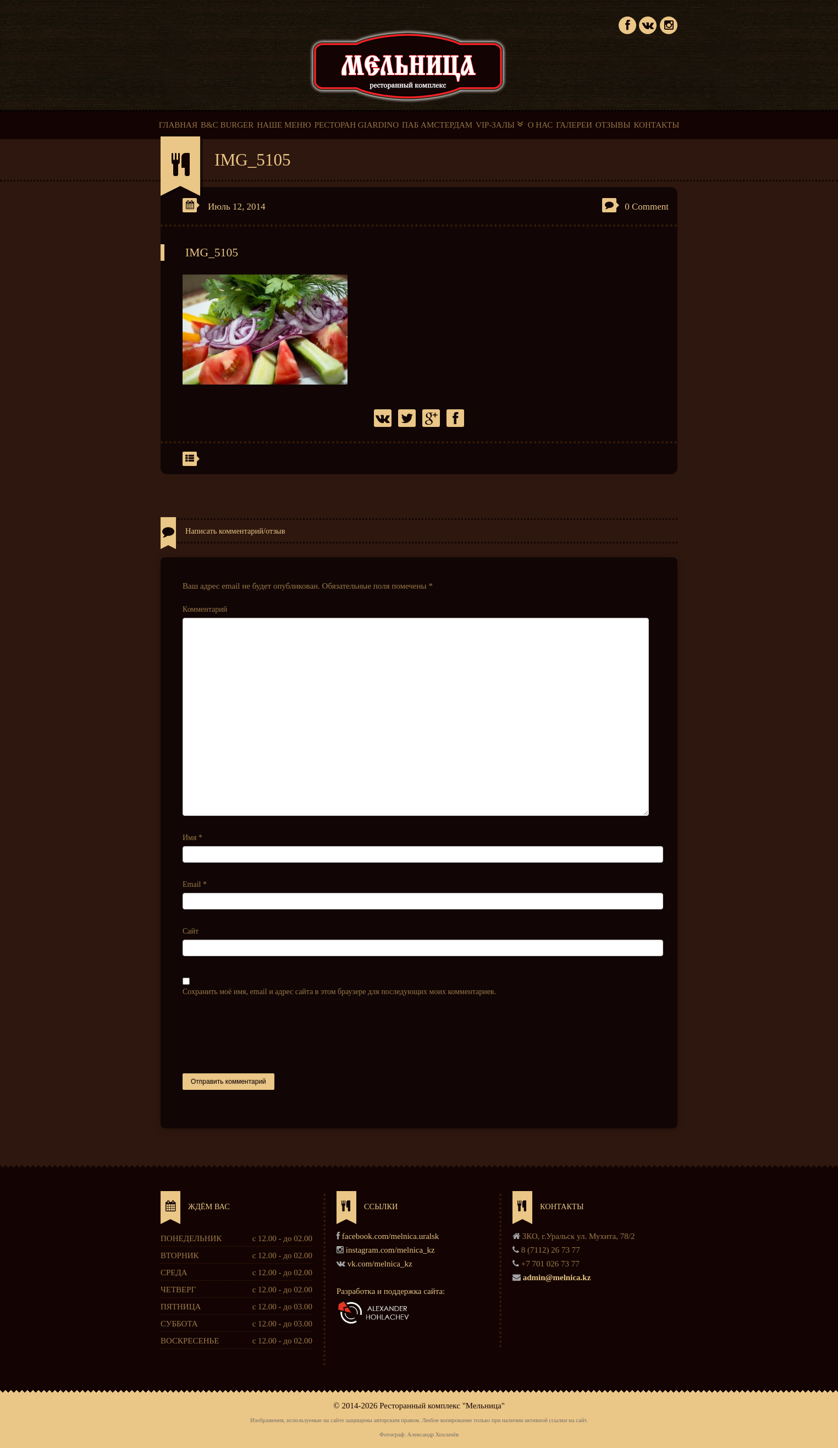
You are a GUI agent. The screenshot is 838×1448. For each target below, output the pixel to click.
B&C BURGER (227, 124)
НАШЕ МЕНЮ (284, 124)
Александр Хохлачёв (433, 1434)
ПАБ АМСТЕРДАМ (437, 124)
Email (195, 884)
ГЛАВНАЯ (178, 124)
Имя (192, 837)
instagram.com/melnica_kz (390, 1250)
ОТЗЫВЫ (613, 124)
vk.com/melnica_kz (380, 1263)
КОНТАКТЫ (656, 124)
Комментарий (205, 609)
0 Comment (647, 206)
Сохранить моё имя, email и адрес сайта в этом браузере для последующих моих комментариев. (339, 992)
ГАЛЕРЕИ (574, 124)
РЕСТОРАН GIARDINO (357, 124)
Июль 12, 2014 (237, 206)
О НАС (540, 124)
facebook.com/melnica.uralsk (390, 1236)
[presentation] (266, 1035)
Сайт (191, 931)
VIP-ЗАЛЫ (500, 124)
